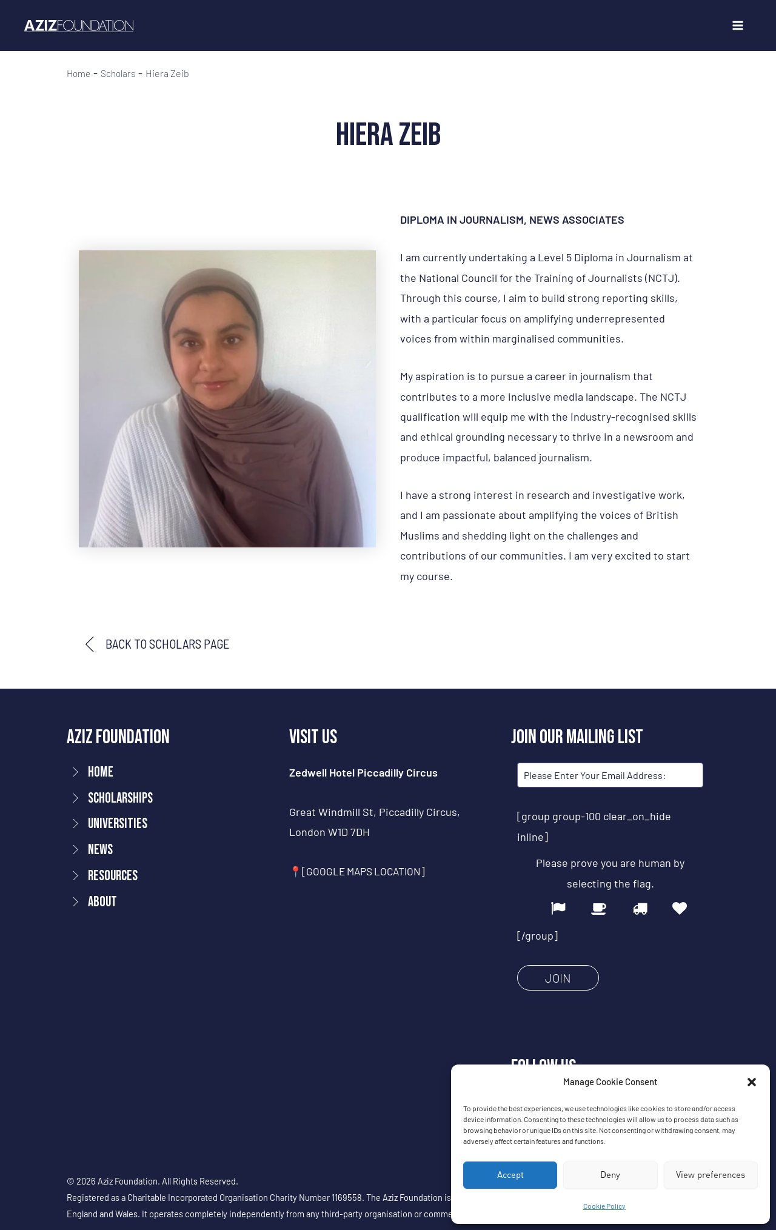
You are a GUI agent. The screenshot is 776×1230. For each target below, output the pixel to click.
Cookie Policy (604, 1206)
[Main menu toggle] (737, 25)
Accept (510, 1174)
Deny (610, 1174)
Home (79, 73)
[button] (752, 1082)
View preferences (710, 1174)
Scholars (120, 73)
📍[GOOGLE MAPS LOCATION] (360, 871)
